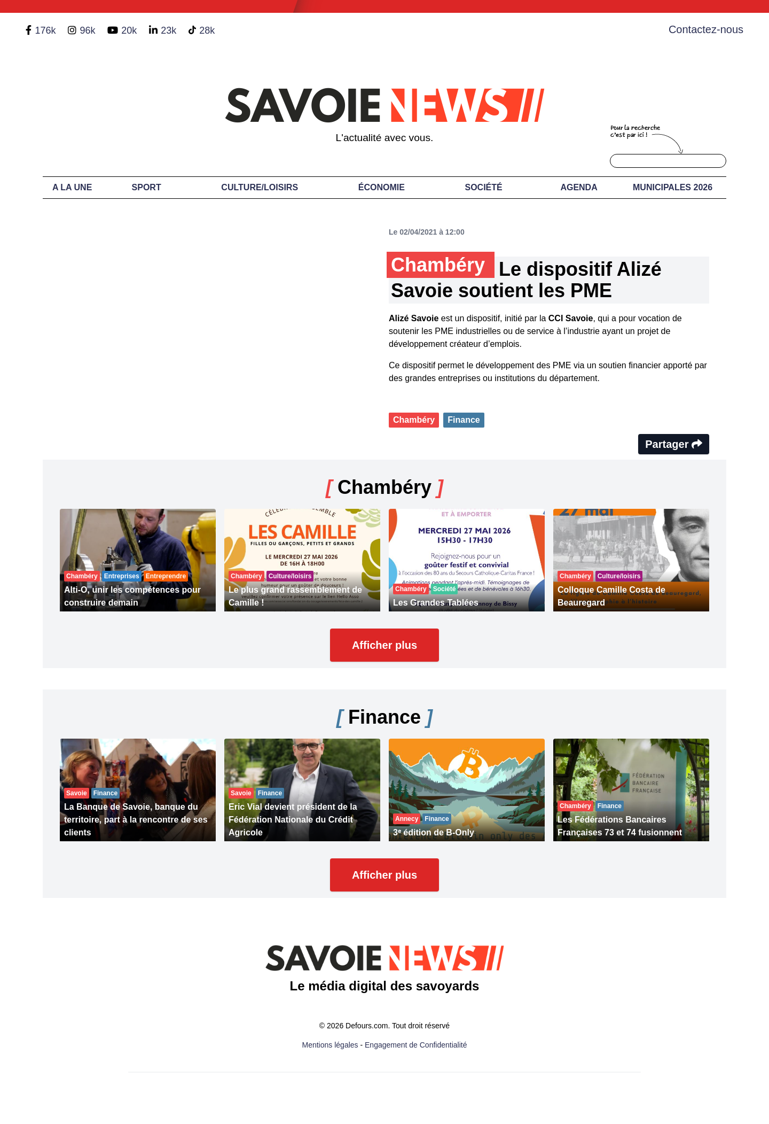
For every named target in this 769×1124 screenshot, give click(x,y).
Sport (146, 187)
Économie (381, 187)
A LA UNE (72, 187)
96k (87, 30)
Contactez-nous (706, 29)
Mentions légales (330, 1045)
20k (129, 30)
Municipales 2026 (672, 187)
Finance (464, 419)
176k (45, 30)
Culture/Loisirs (259, 187)
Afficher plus (384, 645)
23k (168, 30)
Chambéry (414, 419)
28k (207, 30)
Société (484, 187)
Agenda (578, 187)
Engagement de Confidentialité (416, 1045)
